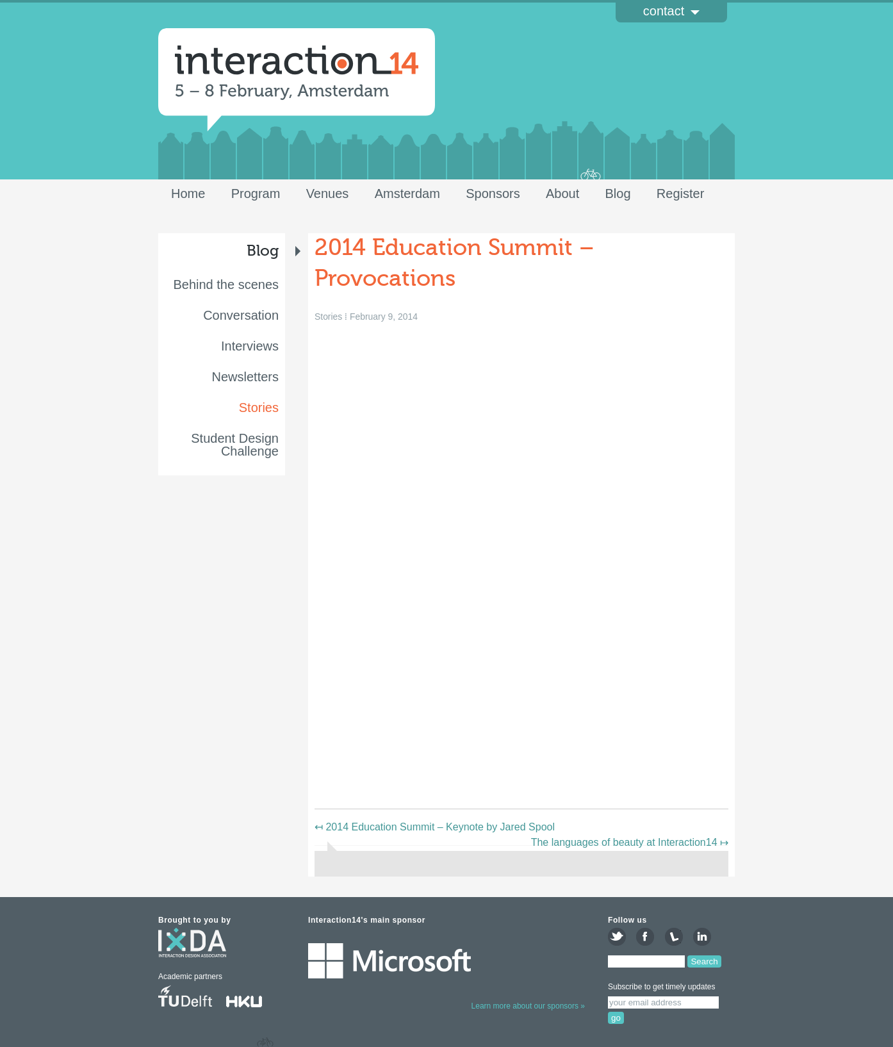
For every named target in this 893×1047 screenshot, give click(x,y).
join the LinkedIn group (702, 937)
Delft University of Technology (185, 998)
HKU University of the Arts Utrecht (252, 998)
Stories (259, 407)
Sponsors (493, 193)
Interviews (250, 346)
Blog (618, 193)
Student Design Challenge (235, 445)
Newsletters (245, 376)
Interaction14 (296, 73)
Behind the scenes (226, 284)
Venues (327, 193)
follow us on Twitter (617, 937)
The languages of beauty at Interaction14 (629, 842)
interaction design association (192, 948)
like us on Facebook (645, 937)
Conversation (241, 315)
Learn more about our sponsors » (528, 1006)
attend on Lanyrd (674, 937)
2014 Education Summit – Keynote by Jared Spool (435, 826)
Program (256, 193)
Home (188, 193)
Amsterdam (407, 193)
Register (680, 193)
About (562, 193)
